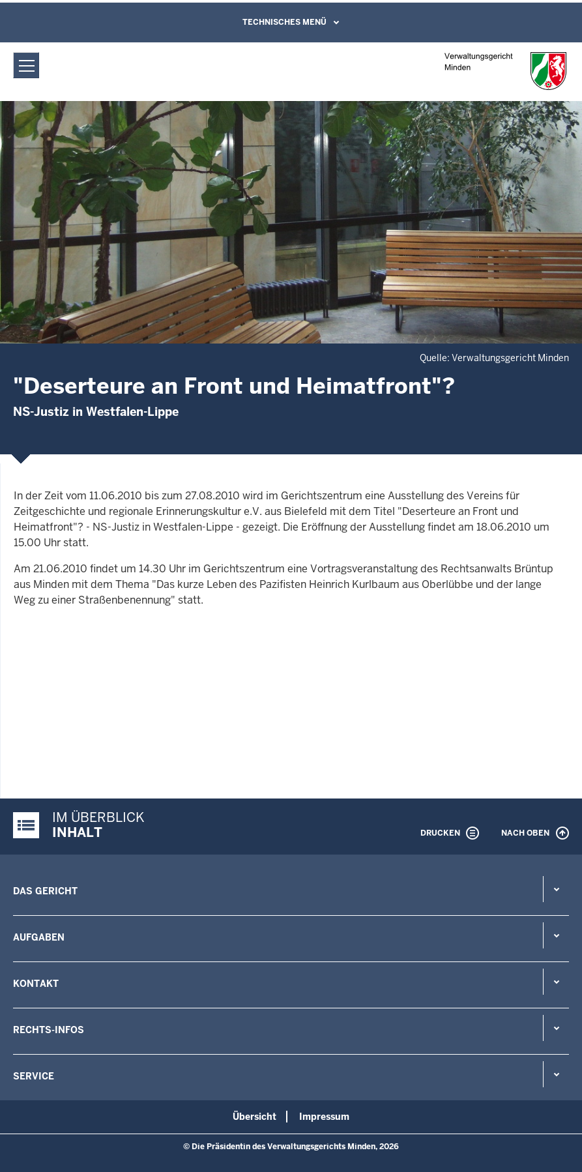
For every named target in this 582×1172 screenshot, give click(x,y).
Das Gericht (45, 891)
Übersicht (254, 1116)
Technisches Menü (284, 22)
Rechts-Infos (48, 1030)
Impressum (324, 1116)
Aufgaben (39, 937)
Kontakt (36, 983)
